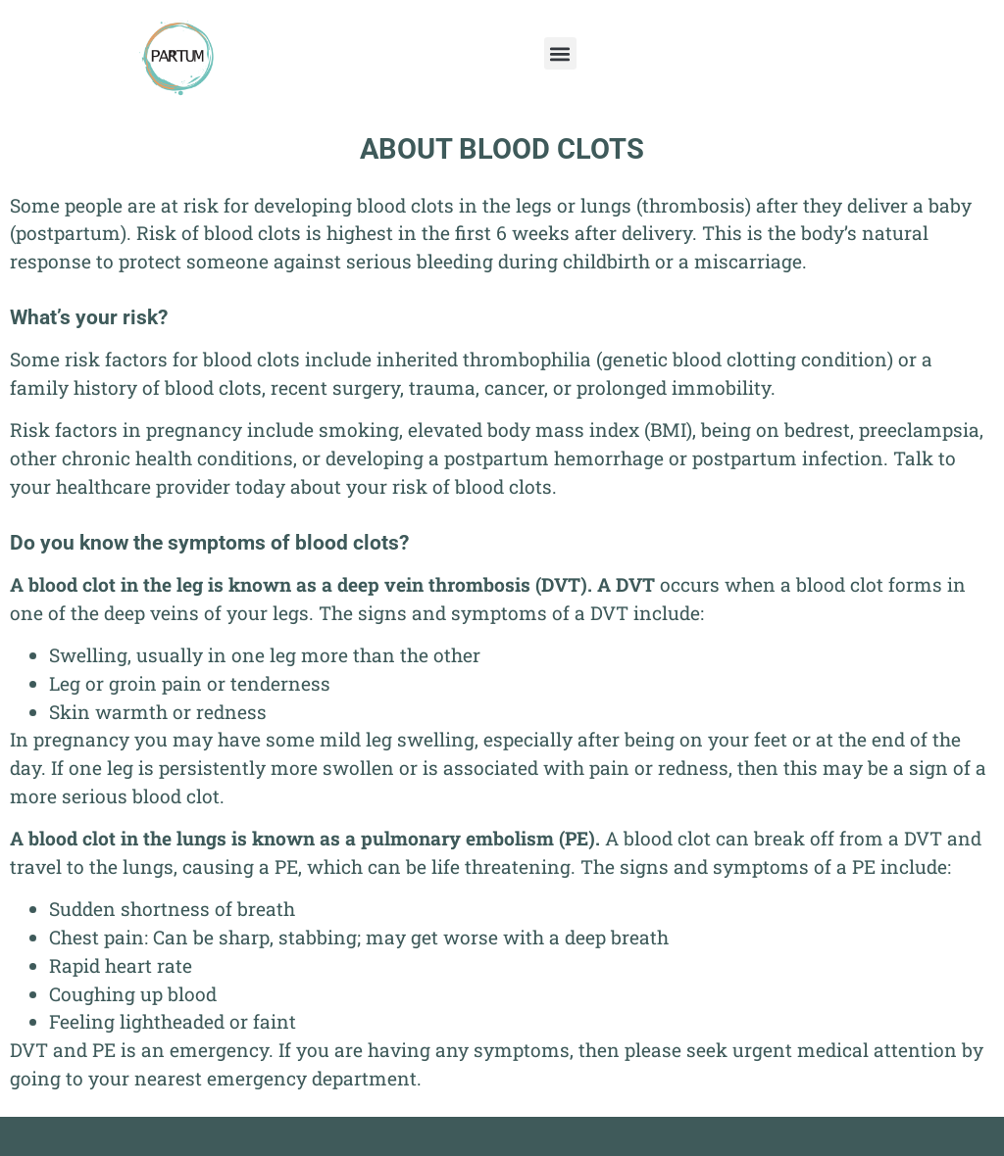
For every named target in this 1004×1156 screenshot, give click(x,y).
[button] (560, 53)
